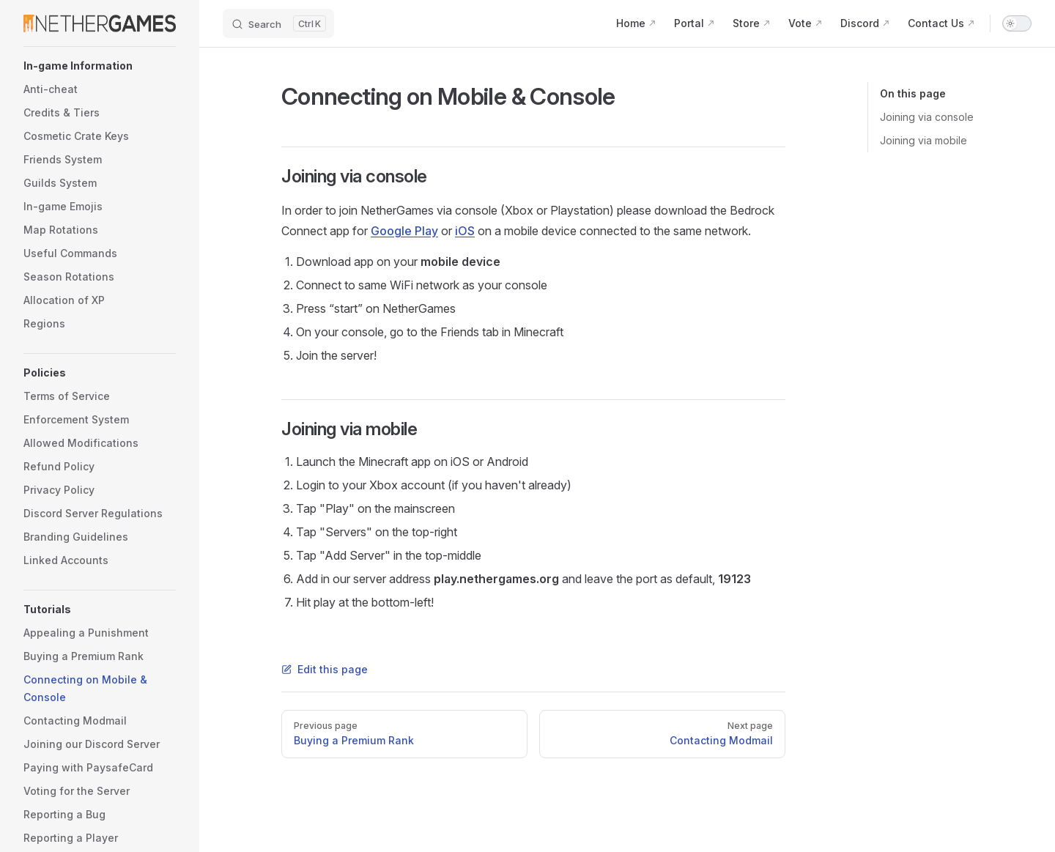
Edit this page (324, 669)
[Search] (278, 23)
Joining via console (927, 117)
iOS (465, 230)
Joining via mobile (923, 140)
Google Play (404, 230)
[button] (99, 66)
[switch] (1017, 23)
